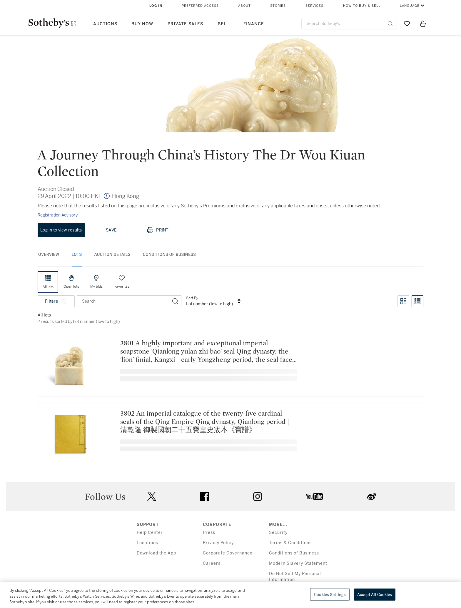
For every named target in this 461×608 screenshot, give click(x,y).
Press (209, 532)
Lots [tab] (77, 254)
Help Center (150, 532)
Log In (156, 6)
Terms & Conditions (290, 542)
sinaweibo (371, 496)
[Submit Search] (390, 23)
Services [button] (314, 6)
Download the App (156, 553)
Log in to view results (61, 230)
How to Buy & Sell (361, 6)
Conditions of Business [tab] (169, 254)
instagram (257, 496)
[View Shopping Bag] (422, 23)
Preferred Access (200, 6)
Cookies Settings (330, 594)
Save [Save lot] (111, 230)
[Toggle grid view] (403, 301)
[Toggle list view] (417, 301)
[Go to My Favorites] (407, 23)
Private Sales (185, 23)
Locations (147, 542)
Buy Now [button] (142, 23)
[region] (230, 595)
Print (157, 230)
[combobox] (349, 23)
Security (278, 532)
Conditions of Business (294, 553)
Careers (212, 563)
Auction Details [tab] (112, 254)
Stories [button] (278, 6)
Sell (223, 23)
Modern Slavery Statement (298, 563)
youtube (314, 496)
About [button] (244, 6)
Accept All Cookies (374, 594)
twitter (151, 496)
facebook (204, 496)
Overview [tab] (48, 254)
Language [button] (410, 6)
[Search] (175, 301)
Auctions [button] (105, 23)
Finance (253, 23)
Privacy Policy (218, 542)
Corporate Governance (228, 553)
